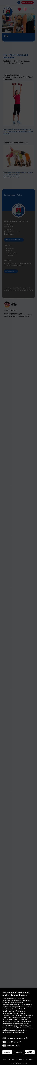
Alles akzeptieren (29, 1052)
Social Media (11, 1042)
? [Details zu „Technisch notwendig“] (26, 1038)
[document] (18, 1013)
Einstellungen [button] (29, 1059)
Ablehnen (7, 1052)
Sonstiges (11, 1045)
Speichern (18, 1052)
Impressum (6, 1059)
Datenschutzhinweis (18, 1059)
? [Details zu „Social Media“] (20, 1042)
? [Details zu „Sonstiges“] (18, 1045)
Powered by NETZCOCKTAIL (18, 1063)
